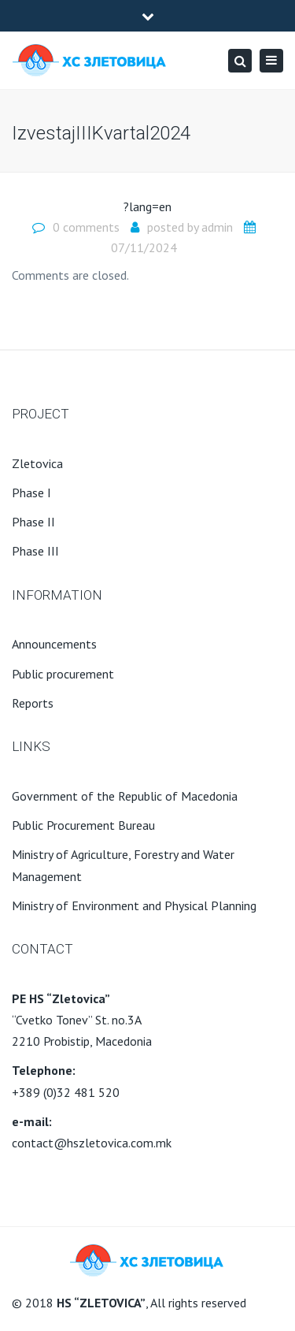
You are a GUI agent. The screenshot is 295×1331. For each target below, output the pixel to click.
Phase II (33, 522)
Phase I (31, 492)
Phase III (35, 551)
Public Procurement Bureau (83, 825)
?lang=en (147, 206)
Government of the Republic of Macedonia (125, 796)
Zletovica (37, 463)
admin (217, 227)
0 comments (86, 227)
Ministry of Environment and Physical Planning (134, 905)
